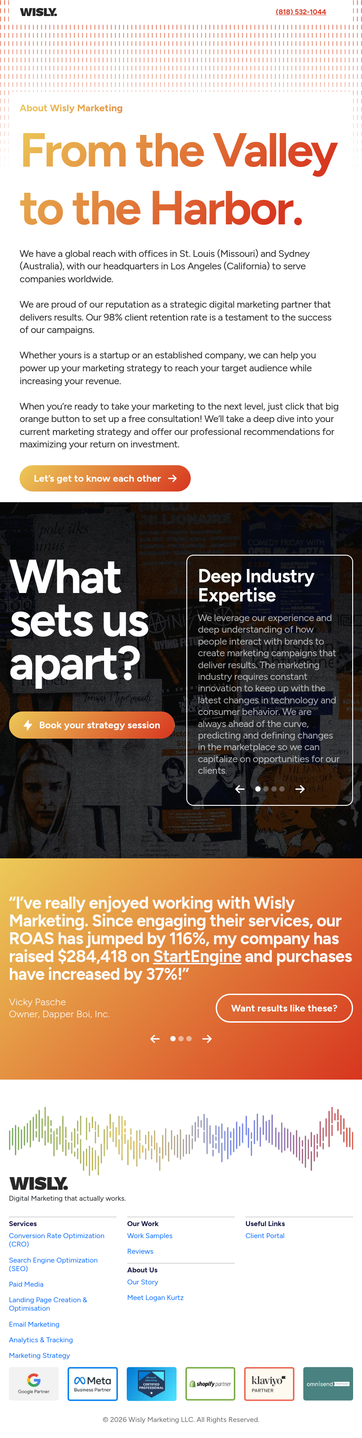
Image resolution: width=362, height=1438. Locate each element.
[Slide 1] (258, 789)
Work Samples (150, 1235)
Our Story (142, 1282)
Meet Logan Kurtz (155, 1297)
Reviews (140, 1251)
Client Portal (265, 1235)
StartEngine (197, 956)
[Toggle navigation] (338, 12)
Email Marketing (34, 1324)
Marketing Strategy (39, 1355)
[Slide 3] (274, 789)
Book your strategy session (99, 725)
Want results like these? (284, 1008)
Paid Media (26, 1284)
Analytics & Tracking (41, 1340)
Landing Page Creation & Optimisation (48, 1304)
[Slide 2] (266, 789)
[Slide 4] (282, 789)
